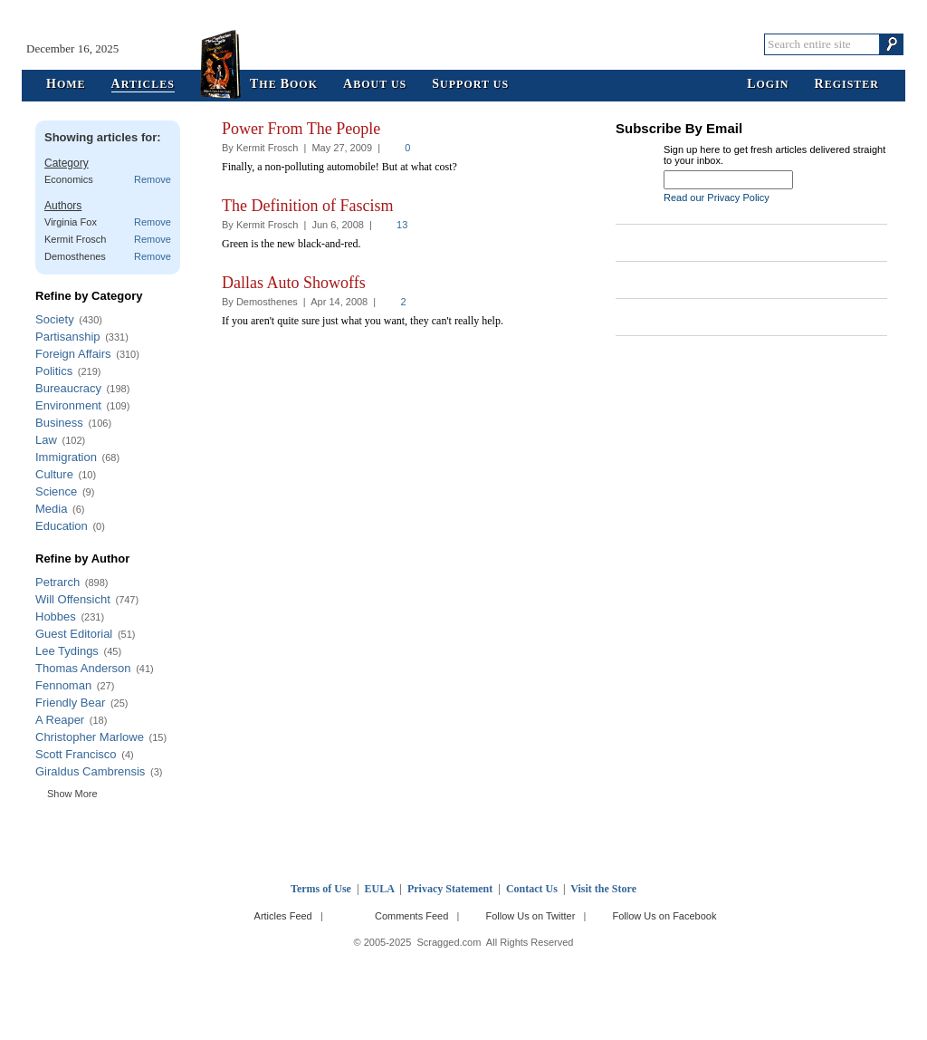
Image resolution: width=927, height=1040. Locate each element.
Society (54, 319)
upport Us (470, 85)
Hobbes (55, 616)
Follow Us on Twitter (530, 915)
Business (59, 422)
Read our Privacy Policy (716, 197)
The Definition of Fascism (307, 205)
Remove (152, 179)
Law (46, 440)
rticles (143, 85)
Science (56, 491)
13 (402, 224)
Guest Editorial (73, 633)
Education (61, 526)
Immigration (66, 457)
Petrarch (57, 582)
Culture (54, 474)
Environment (68, 405)
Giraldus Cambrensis (90, 771)
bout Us (374, 85)
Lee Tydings (67, 651)
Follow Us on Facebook (665, 915)
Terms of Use (321, 888)
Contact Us (532, 888)
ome (66, 85)
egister (847, 85)
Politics (53, 371)
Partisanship (67, 336)
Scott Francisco (76, 754)
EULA (380, 888)
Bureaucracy (68, 388)
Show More (72, 793)
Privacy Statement (449, 888)
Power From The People (301, 128)
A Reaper (59, 720)
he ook (284, 85)
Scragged (464, 44)
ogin (767, 85)
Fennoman (63, 685)
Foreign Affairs (73, 354)
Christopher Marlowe (89, 737)
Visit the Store (603, 888)
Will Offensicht (72, 599)
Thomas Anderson (83, 668)
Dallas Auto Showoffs (294, 282)
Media (51, 508)
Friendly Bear (70, 702)
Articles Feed (283, 915)
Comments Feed (411, 915)
